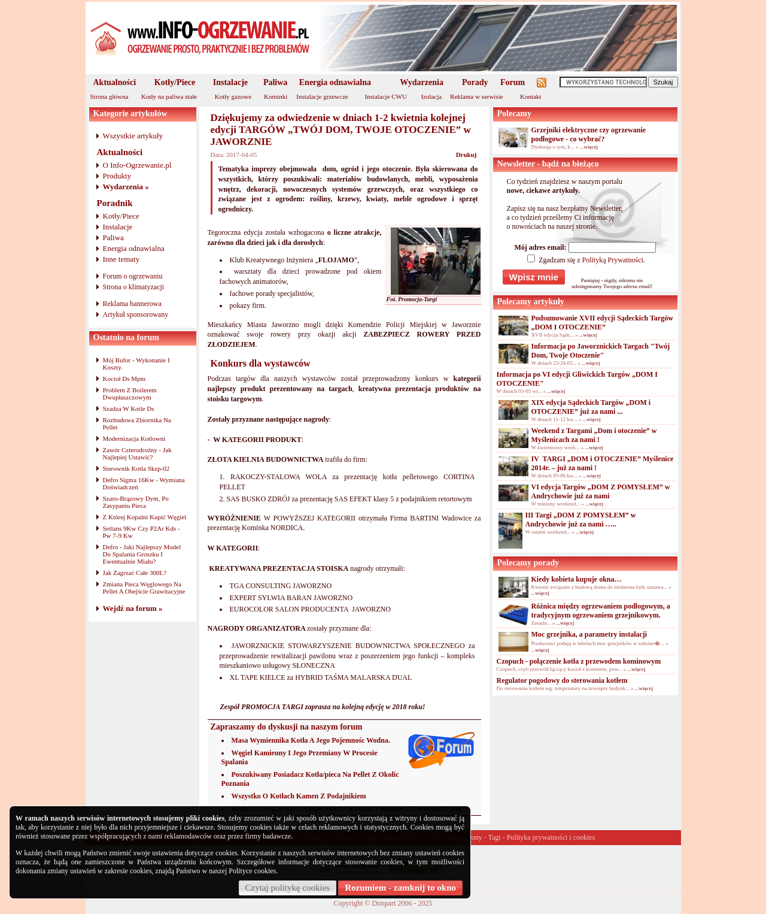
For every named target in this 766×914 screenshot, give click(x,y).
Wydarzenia (421, 82)
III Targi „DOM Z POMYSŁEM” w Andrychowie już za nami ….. (580, 519)
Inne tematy (121, 259)
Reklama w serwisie (476, 96)
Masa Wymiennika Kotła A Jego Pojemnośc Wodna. (311, 740)
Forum (512, 82)
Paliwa (275, 82)
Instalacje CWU (385, 96)
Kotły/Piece (174, 82)
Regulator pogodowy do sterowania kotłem (562, 680)
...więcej (589, 147)
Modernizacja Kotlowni (134, 438)
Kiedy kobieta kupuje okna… (576, 579)
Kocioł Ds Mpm (124, 378)
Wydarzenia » (126, 186)
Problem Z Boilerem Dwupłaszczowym (130, 393)
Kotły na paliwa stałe (169, 96)
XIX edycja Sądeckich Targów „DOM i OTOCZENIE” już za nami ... (591, 407)
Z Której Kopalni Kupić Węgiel (145, 516)
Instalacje (230, 82)
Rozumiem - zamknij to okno (400, 887)
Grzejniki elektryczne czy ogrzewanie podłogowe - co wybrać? (588, 134)
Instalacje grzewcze (322, 96)
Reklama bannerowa (132, 303)
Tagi (494, 837)
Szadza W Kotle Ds (128, 408)
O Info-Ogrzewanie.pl (137, 165)
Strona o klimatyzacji (134, 287)
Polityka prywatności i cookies (551, 837)
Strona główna (109, 96)
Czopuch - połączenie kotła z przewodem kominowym (579, 661)
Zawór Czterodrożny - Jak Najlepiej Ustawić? (137, 453)
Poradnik (115, 203)
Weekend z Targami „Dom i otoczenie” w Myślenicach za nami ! (594, 435)
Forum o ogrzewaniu (133, 276)
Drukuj (466, 154)
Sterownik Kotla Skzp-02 (136, 468)
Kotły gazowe (233, 96)
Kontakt (530, 96)
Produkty (117, 175)
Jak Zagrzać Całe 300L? (135, 572)
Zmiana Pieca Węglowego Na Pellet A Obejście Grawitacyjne (144, 587)
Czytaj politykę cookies (287, 887)
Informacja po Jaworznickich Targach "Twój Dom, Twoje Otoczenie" (600, 350)
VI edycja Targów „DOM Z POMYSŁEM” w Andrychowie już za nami (600, 491)
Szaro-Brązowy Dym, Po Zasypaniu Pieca (136, 502)
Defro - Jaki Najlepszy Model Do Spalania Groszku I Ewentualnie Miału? (142, 554)
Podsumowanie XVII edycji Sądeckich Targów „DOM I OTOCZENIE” (602, 322)
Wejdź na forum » (133, 608)
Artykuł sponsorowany (136, 314)
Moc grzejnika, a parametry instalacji (589, 634)
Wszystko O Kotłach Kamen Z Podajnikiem (299, 796)
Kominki (275, 96)
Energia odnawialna (335, 82)
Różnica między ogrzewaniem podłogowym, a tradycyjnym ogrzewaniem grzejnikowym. (600, 610)
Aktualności (114, 82)
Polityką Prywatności (612, 260)
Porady (475, 82)
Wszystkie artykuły (133, 135)
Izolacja (431, 96)
